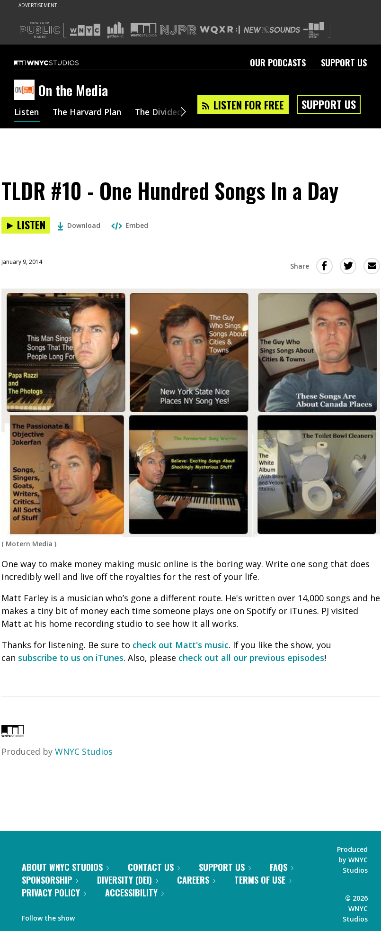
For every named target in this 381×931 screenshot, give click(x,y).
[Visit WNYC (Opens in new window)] (85, 30)
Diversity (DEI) (127, 880)
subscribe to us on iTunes (71, 657)
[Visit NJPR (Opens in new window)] (178, 30)
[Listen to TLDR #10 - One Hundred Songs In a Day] (25, 225)
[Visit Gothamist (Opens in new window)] (115, 29)
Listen (27, 112)
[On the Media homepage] (26, 90)
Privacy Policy (54, 892)
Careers (196, 880)
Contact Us (154, 867)
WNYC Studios (84, 751)
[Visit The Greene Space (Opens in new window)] (313, 30)
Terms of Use (263, 880)
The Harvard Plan (89, 112)
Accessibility (134, 892)
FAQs (281, 867)
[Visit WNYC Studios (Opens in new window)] (144, 29)
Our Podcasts (278, 62)
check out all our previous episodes (251, 657)
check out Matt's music (181, 645)
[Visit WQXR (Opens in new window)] (220, 30)
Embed (129, 225)
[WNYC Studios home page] (58, 62)
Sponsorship (50, 880)
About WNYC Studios (65, 867)
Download (78, 225)
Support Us (344, 62)
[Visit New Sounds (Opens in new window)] (272, 30)
